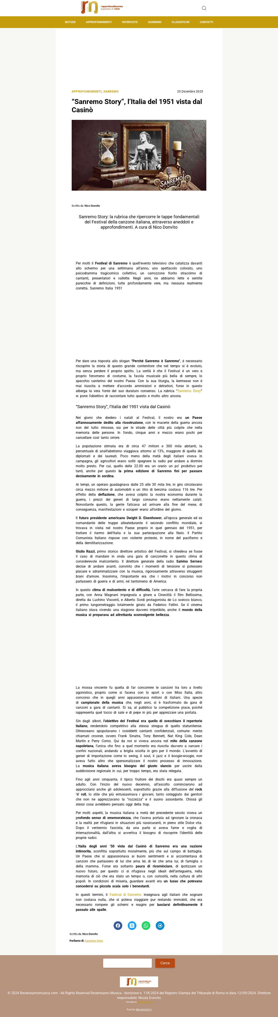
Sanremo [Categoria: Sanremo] (111, 91)
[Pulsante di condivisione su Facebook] (118, 925)
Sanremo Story (189, 391)
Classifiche (180, 22)
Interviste (130, 22)
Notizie (70, 22)
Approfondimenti (99, 22)
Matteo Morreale (144, 1002)
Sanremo (154, 22)
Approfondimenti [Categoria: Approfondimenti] (87, 91)
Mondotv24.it (144, 1009)
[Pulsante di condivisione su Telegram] (160, 925)
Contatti (206, 22)
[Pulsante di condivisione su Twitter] (132, 925)
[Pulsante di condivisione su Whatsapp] (146, 925)
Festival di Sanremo (125, 895)
